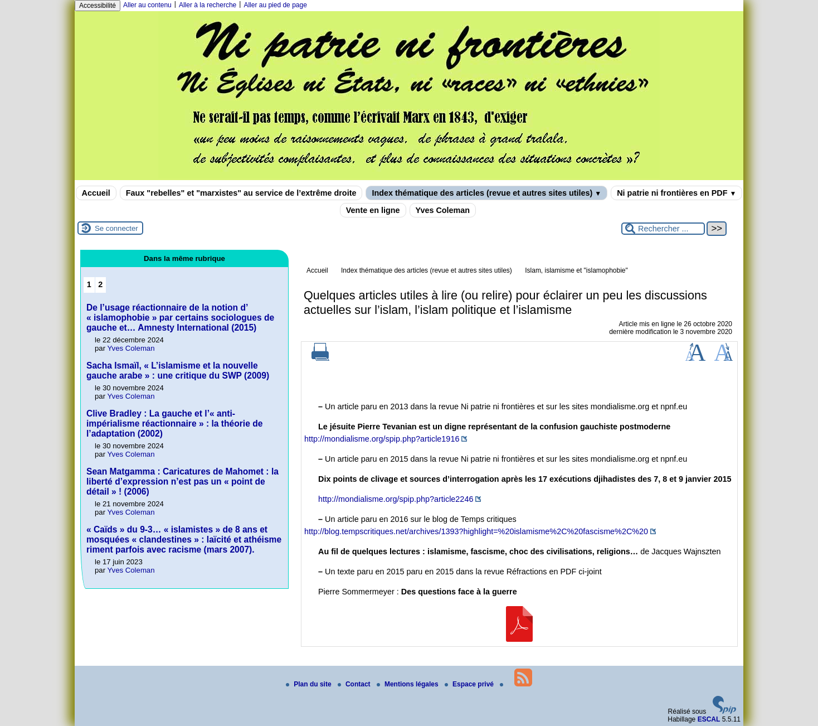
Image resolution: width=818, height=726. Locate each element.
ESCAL (709, 719)
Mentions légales (408, 684)
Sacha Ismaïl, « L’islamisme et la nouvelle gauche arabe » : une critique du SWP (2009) (177, 370)
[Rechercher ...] (663, 228)
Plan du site (309, 684)
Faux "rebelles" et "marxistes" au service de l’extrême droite (241, 192)
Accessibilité (97, 5)
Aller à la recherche (207, 5)
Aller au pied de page (275, 5)
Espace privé (470, 684)
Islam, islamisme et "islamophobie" (576, 270)
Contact (355, 684)
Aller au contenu (147, 5)
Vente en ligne (373, 210)
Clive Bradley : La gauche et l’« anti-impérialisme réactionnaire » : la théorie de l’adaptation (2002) (174, 423)
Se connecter (116, 228)
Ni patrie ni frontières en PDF (676, 192)
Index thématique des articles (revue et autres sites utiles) (486, 192)
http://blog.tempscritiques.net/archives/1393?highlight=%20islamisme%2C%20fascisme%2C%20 (476, 531)
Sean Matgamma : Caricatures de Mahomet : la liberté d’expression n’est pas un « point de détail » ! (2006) (182, 481)
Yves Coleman (443, 210)
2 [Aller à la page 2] (100, 284)
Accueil (96, 192)
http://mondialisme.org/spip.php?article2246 (395, 499)
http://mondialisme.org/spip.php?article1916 (381, 438)
